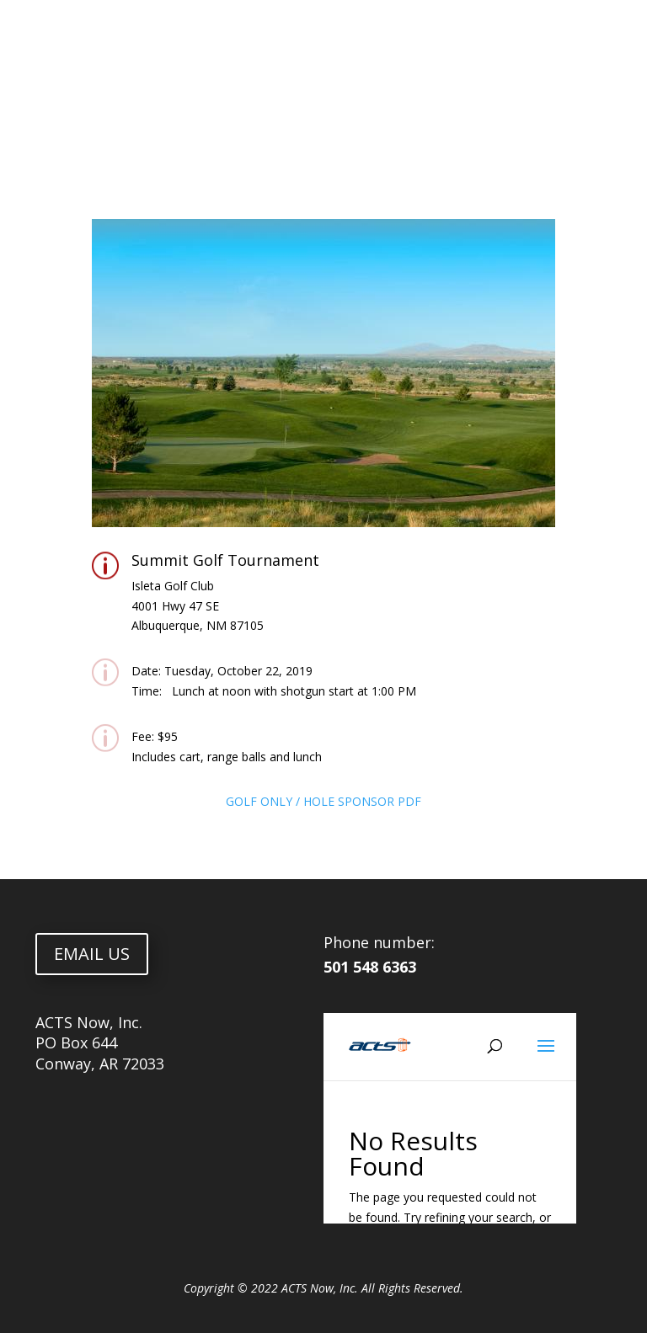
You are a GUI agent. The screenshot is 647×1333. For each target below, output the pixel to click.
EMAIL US (92, 953)
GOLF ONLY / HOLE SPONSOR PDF (323, 801)
